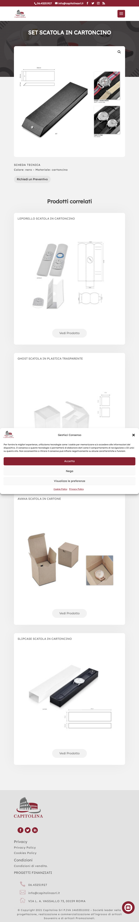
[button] (133, 435)
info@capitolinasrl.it (44, 893)
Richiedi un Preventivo (32, 179)
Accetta (69, 461)
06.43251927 (37, 885)
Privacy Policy (76, 489)
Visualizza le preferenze (69, 481)
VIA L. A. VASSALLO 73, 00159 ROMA (57, 901)
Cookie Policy (60, 489)
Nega (69, 471)
